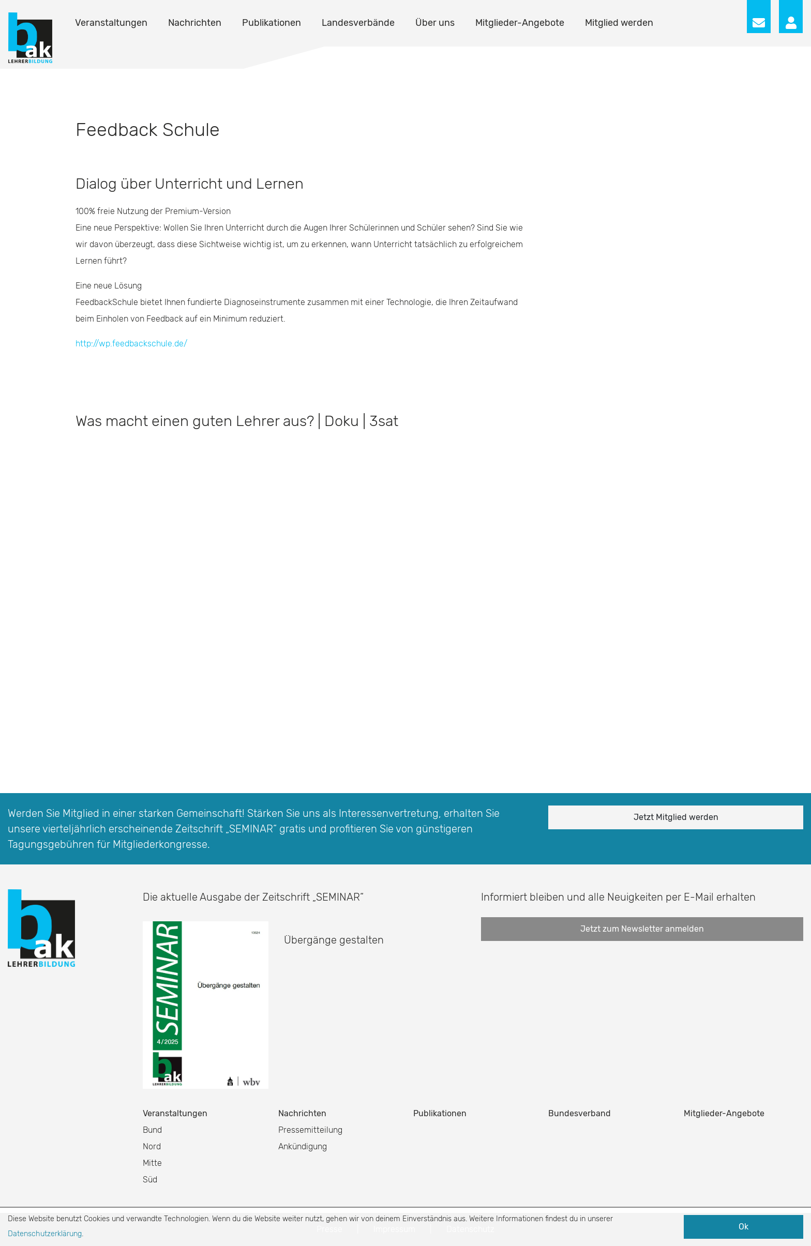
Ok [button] (743, 1227)
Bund (152, 1130)
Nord (152, 1146)
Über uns (435, 22)
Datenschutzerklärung (45, 1233)
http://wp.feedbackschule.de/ (131, 343)
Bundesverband (579, 1113)
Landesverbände (358, 22)
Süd (150, 1179)
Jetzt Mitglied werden (676, 817)
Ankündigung (302, 1146)
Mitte (152, 1163)
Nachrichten (194, 22)
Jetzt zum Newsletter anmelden (642, 929)
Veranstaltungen (111, 22)
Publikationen (271, 22)
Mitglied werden (619, 22)
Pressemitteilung (310, 1130)
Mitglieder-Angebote (519, 22)
